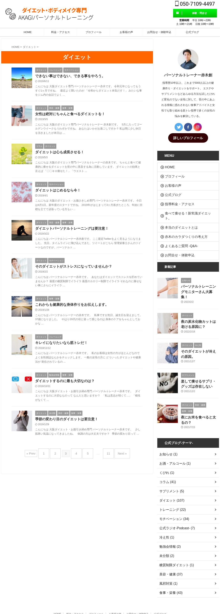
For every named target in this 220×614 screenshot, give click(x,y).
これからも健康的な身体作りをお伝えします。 (74, 307)
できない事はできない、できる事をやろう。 (72, 76)
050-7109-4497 (195, 4)
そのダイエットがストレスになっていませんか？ (76, 269)
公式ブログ (192, 32)
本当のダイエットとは (177, 216)
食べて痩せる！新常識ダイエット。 (185, 208)
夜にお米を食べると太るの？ (199, 394)
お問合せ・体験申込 (159, 32)
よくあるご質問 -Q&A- (177, 233)
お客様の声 (126, 32)
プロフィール (94, 32)
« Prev (37, 456)
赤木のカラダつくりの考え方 (181, 225)
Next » (117, 456)
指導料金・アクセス (176, 199)
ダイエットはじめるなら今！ (59, 192)
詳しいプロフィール (188, 137)
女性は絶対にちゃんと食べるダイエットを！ (72, 115)
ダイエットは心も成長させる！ (61, 153)
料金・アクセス (60, 32)
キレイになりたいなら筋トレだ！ (63, 346)
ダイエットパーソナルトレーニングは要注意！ (74, 230)
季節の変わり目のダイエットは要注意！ (68, 423)
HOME (28, 32)
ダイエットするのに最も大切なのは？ (66, 385)
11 (105, 456)
